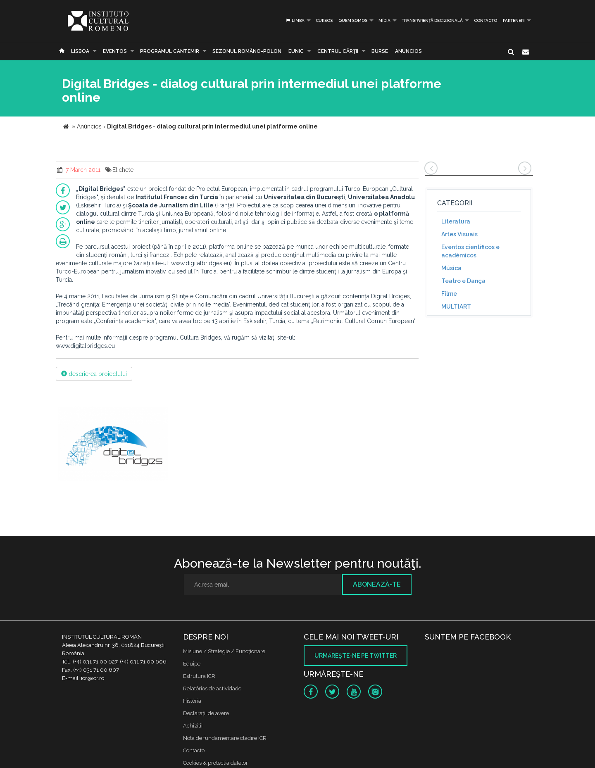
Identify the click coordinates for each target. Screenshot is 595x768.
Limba (295, 20)
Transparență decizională (432, 20)
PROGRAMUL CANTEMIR (169, 51)
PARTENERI (514, 20)
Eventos (115, 51)
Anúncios (408, 51)
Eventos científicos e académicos (470, 251)
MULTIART (456, 306)
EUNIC (296, 51)
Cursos (324, 20)
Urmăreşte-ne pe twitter (355, 655)
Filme (449, 293)
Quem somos (352, 20)
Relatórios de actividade (212, 688)
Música (451, 268)
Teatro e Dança (463, 281)
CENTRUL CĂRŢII (337, 51)
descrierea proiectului (94, 374)
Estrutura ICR (199, 676)
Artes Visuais (459, 234)
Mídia (384, 20)
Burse (379, 51)
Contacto (485, 20)
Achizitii (192, 726)
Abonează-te (377, 584)
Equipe (191, 664)
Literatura (455, 221)
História (192, 701)
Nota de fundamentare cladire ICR (225, 738)
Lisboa (80, 51)
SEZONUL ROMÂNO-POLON (246, 51)
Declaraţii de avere (206, 713)
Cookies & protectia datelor (215, 763)
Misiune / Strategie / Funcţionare (224, 651)
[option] (113, 445)
